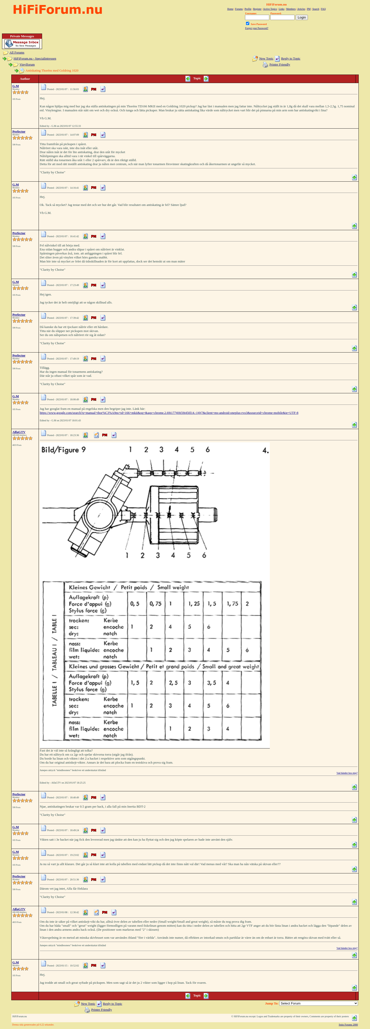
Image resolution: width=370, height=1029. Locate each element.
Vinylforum (27, 64)
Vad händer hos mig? (346, 773)
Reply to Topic (290, 58)
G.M (16, 86)
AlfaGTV (19, 432)
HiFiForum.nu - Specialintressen (35, 58)
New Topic (266, 58)
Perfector (19, 131)
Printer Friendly (280, 64)
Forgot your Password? (256, 28)
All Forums (17, 52)
